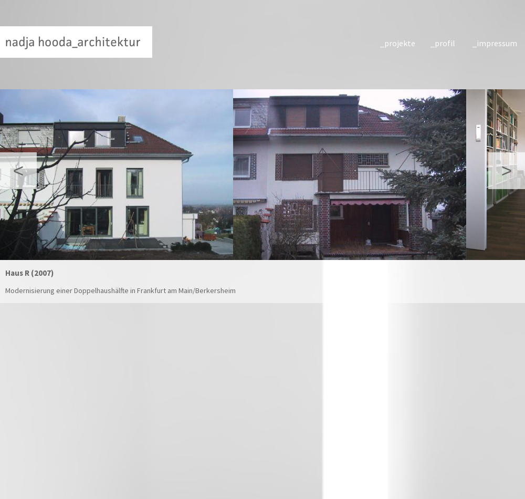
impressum (495, 43)
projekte (399, 43)
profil (445, 43)
